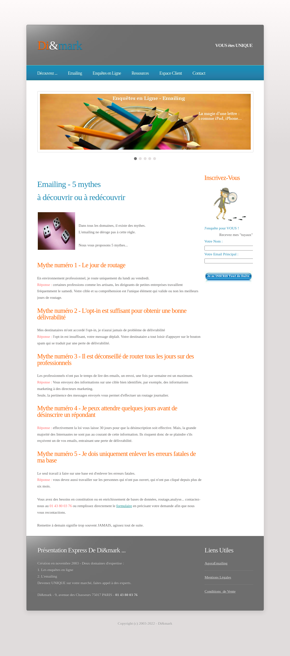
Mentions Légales (218, 577)
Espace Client (170, 73)
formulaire (124, 506)
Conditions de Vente (220, 591)
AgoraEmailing (216, 563)
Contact (198, 73)
